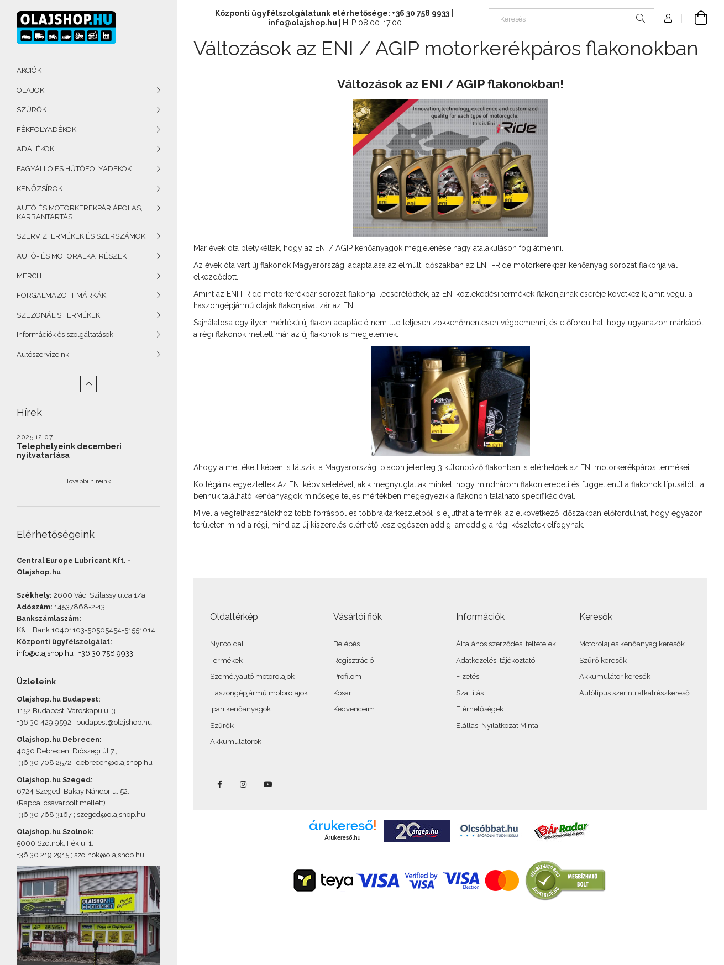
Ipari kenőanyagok (240, 709)
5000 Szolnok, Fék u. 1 (54, 843)
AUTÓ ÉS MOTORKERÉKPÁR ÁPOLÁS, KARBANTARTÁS (80, 212)
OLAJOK (30, 90)
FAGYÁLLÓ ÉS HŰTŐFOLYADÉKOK (74, 169)
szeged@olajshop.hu (111, 814)
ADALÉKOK (35, 149)
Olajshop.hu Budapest (57, 699)
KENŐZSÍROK (39, 188)
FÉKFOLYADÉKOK (46, 129)
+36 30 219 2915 (43, 855)
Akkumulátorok (235, 741)
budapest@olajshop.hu (114, 722)
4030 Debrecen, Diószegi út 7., (67, 751)
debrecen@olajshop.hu (114, 762)
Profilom (347, 676)
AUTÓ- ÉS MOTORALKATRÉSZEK (72, 256)
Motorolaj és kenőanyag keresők (632, 644)
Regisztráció (353, 660)
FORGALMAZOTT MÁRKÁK (61, 295)
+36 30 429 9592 (44, 722)
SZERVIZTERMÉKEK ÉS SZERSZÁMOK (81, 236)
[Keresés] (571, 18)
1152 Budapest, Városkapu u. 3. (67, 710)
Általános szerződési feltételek (506, 644)
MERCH (29, 276)
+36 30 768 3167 (44, 814)
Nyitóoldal (227, 644)
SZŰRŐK (31, 110)
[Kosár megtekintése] (694, 18)
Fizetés (467, 676)
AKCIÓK (29, 70)
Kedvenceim (354, 709)
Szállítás (470, 693)
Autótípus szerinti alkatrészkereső (634, 693)
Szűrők (222, 725)
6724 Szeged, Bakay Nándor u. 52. (73, 791)
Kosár (342, 693)
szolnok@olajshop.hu (109, 855)
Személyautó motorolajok (252, 676)
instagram (243, 784)
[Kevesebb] (88, 384)
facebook (219, 784)
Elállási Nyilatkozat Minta (497, 725)
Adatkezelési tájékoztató (495, 660)
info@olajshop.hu (45, 653)
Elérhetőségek (479, 709)
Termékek (226, 660)
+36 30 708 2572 (44, 762)
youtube (268, 784)
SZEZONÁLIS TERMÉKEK (58, 315)
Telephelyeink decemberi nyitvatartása (69, 451)
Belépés (346, 644)
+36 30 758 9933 (105, 653)
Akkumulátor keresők (614, 676)
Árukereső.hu (342, 837)
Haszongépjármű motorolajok (259, 693)
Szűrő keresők (603, 660)
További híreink (88, 481)
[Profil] (668, 18)
